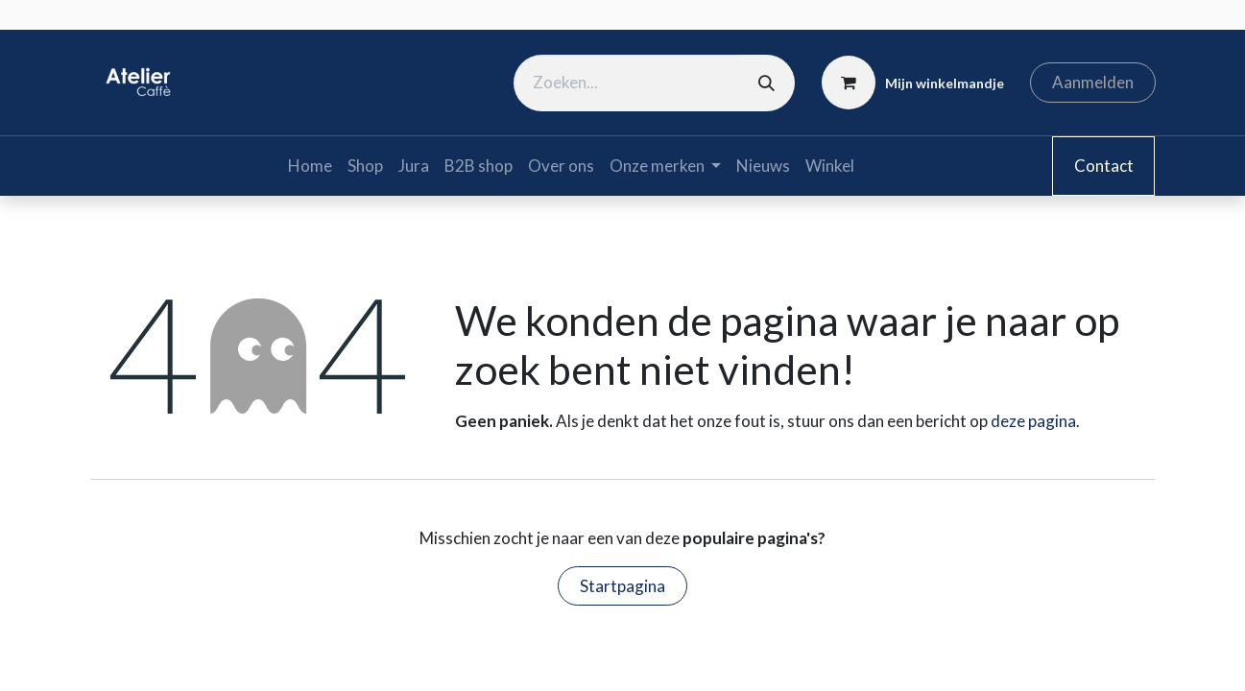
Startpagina (622, 586)
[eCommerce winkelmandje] (912, 82)
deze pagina (1033, 421)
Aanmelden (1093, 82)
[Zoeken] (766, 83)
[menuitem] (310, 166)
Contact (1104, 165)
